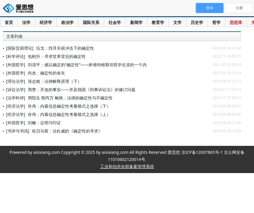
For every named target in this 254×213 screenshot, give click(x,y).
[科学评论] (15, 56)
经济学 (46, 22)
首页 (9, 22)
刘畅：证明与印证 (44, 122)
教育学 (158, 22)
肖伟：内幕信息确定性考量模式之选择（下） (69, 106)
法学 (26, 22)
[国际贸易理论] (19, 48)
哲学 (216, 22)
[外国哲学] (15, 64)
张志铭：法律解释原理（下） (55, 81)
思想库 (236, 22)
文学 (177, 22)
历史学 (197, 22)
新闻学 (136, 22)
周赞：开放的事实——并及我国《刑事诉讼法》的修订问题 (81, 89)
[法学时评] (15, 98)
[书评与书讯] (17, 131)
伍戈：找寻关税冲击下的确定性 (65, 48)
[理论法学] (15, 81)
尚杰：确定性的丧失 (46, 73)
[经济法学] (15, 106)
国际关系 (91, 22)
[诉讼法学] (15, 89)
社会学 (115, 22)
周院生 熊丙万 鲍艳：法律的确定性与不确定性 (70, 98)
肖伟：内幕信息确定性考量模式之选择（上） (69, 114)
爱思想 (20, 9)
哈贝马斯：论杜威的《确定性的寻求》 (67, 131)
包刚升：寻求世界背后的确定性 (57, 56)
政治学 (67, 22)
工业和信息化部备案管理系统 (127, 166)
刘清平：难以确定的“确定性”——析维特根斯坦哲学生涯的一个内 (87, 64)
